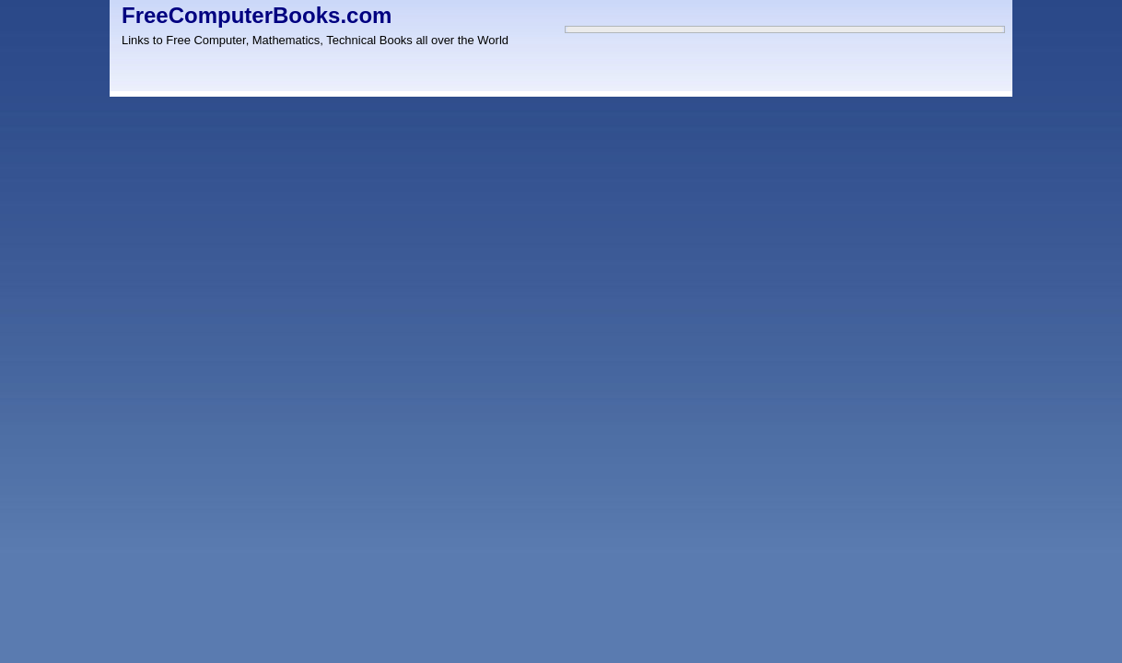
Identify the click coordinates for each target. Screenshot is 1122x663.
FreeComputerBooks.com (257, 15)
